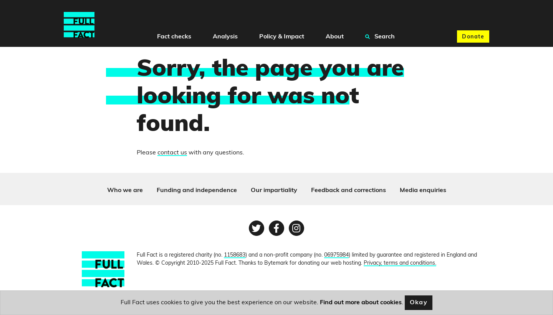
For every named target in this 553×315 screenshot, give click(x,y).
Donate (473, 37)
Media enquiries (423, 190)
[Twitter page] (256, 228)
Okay (419, 303)
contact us (172, 153)
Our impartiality (274, 190)
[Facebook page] (276, 228)
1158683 (234, 255)
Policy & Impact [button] (281, 37)
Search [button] (380, 36)
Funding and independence (197, 190)
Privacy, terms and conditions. (400, 263)
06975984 (336, 255)
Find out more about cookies (361, 303)
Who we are (125, 190)
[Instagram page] (296, 228)
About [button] (335, 37)
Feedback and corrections (348, 190)
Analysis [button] (225, 37)
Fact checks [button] (174, 37)
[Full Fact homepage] (79, 25)
